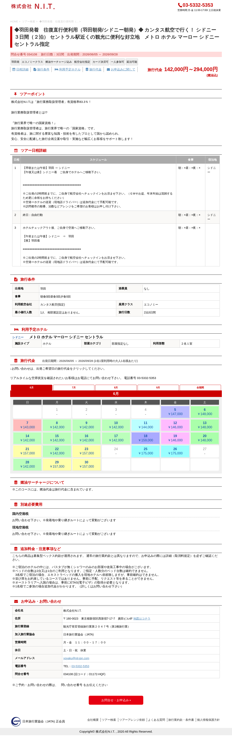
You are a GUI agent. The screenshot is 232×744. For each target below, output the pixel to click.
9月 (158, 389)
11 (145, 429)
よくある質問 (156, 723)
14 (27, 442)
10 (116, 429)
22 (57, 455)
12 (175, 429)
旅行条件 (41, 69)
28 (27, 468)
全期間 (200, 389)
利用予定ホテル (68, 69)
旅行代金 (94, 69)
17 (116, 442)
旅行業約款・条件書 (181, 723)
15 (57, 442)
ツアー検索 (109, 723)
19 (175, 442)
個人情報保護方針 (208, 723)
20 (205, 442)
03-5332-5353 (195, 5)
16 (86, 442)
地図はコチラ (141, 622)
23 (86, 455)
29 (57, 468)
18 (145, 442)
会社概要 (93, 723)
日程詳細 (20, 69)
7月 (73, 389)
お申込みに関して (121, 69)
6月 (31, 389)
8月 (116, 389)
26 (175, 455)
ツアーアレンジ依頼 (132, 723)
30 (86, 468)
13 (205, 429)
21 (27, 455)
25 (145, 455)
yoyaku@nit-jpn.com (76, 662)
